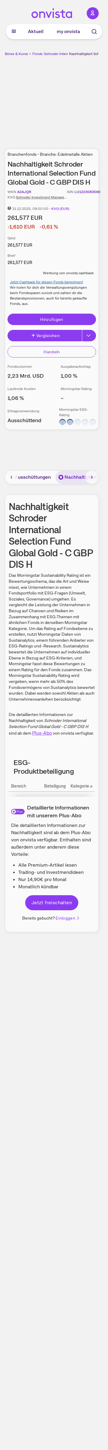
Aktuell (36, 31)
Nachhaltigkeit (77, 477)
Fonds (37, 53)
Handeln (52, 352)
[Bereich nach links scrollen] (11, 477)
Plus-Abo (42, 733)
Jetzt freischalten (52, 902)
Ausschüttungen (33, 477)
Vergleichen (45, 335)
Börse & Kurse (16, 53)
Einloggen (68, 918)
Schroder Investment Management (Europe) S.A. (55, 197)
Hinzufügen (51, 319)
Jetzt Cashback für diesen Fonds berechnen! (46, 282)
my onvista (68, 31)
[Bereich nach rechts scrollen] (91, 477)
